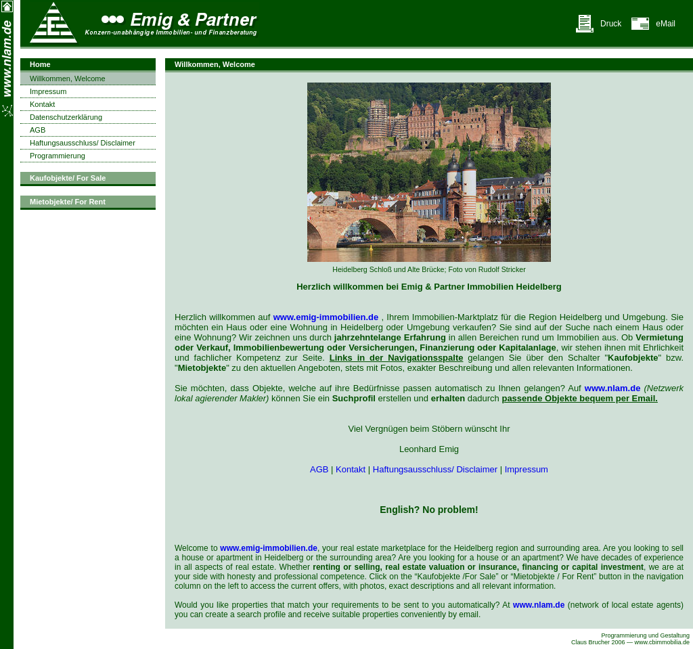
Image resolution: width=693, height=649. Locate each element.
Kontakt (350, 469)
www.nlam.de (613, 388)
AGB (319, 469)
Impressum (526, 469)
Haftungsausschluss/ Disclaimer (435, 469)
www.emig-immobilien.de (326, 317)
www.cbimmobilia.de (662, 642)
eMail (665, 23)
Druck (610, 23)
